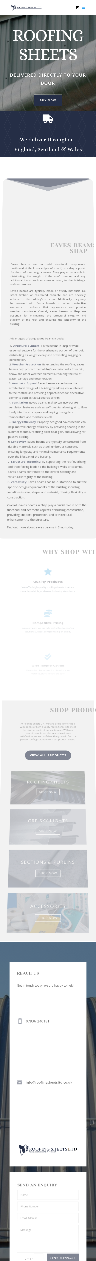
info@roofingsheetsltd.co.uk (49, 1082)
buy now (45, 100)
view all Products (48, 773)
